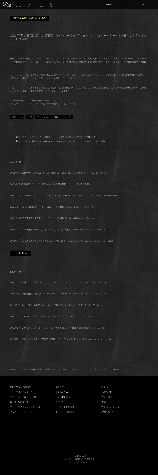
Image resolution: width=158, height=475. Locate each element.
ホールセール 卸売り (65, 412)
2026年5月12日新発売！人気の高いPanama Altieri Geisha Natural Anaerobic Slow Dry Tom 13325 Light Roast (59, 173)
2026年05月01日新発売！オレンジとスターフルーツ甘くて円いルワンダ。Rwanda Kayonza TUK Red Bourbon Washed (63, 195)
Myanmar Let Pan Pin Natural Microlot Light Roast (31, 100)
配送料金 (60, 387)
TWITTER (105, 387)
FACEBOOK (106, 397)
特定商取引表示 (63, 397)
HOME (12, 369)
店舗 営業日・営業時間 (20, 387)
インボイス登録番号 (65, 407)
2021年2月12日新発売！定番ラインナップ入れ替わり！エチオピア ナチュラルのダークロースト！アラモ (58, 282)
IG (133, 4)
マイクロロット (56, 117)
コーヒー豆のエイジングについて (25, 407)
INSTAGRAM (106, 392)
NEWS (29, 117)
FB (143, 4)
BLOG (104, 402)
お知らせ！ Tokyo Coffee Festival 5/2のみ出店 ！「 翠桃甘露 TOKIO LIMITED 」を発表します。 (52, 207)
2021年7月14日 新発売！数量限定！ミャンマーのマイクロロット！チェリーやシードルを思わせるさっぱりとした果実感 (72, 369)
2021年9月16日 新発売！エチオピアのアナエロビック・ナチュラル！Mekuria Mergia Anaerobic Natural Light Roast (62, 339)
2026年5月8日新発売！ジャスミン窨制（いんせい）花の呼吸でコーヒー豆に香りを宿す (50, 184)
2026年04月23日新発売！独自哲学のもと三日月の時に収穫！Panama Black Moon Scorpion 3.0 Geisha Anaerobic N (62, 241)
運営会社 (60, 402)
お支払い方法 (62, 392)
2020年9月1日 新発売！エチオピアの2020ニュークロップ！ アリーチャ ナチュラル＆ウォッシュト (55, 316)
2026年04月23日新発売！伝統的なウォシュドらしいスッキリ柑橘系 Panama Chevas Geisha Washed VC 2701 (60, 229)
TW (123, 4)
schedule (110, 4)
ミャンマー (67, 117)
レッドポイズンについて (21, 392)
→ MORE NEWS (20, 253)
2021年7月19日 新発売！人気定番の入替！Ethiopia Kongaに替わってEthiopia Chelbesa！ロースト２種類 (61, 141)
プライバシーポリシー (111, 407)
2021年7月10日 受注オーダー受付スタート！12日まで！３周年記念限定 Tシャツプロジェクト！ (58, 137)
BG (152, 4)
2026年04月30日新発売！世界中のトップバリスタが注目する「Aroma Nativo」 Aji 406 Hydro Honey (55, 218)
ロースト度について (19, 402)
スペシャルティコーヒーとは (23, 397)
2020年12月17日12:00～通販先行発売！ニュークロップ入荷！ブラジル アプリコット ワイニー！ (56, 305)
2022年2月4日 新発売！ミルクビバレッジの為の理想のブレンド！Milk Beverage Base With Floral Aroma (57, 328)
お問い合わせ (107, 412)
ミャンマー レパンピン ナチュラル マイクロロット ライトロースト (43, 104)
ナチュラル (44, 117)
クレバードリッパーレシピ (22, 412)
